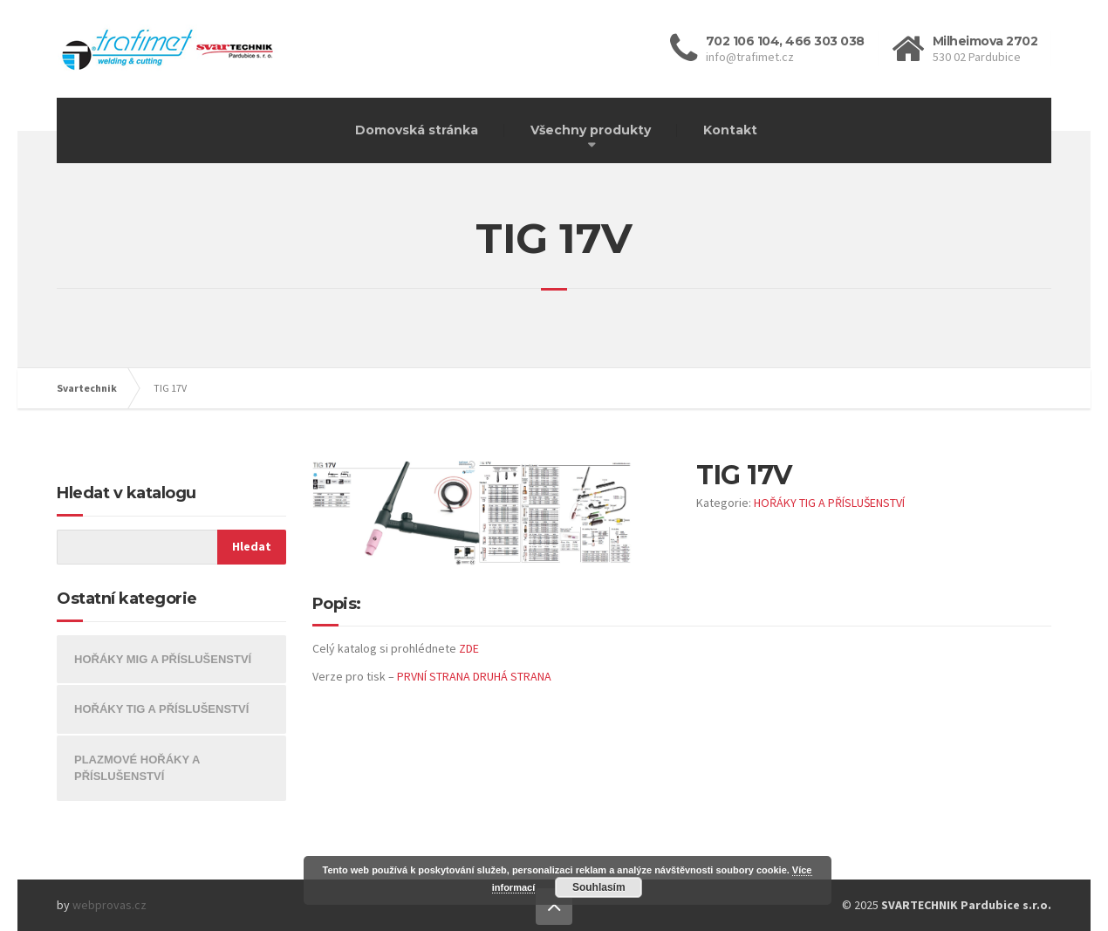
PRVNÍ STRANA (433, 676)
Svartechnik (87, 387)
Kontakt (730, 130)
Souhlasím (599, 887)
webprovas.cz (109, 905)
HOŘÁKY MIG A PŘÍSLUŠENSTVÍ (162, 659)
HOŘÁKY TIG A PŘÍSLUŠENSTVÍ (829, 502)
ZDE (469, 648)
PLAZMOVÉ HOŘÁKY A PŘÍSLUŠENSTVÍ (137, 768)
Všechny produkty (590, 130)
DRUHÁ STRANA (512, 676)
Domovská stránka (416, 130)
